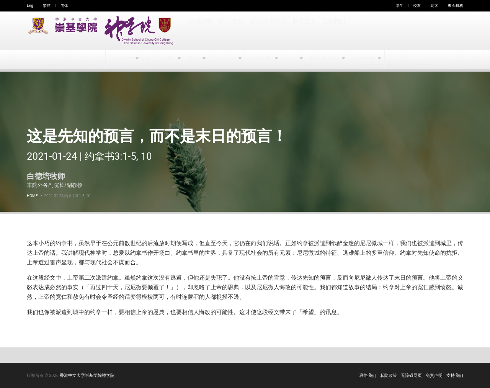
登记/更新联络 (267, 31)
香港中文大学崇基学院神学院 (87, 375)
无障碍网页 (411, 375)
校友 (417, 5)
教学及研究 (160, 60)
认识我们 (121, 60)
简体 (64, 5)
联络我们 (367, 375)
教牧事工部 (324, 60)
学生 (399, 5)
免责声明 (434, 375)
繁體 (47, 5)
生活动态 (260, 60)
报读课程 (200, 31)
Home (32, 196)
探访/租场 (231, 31)
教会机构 (455, 5)
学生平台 (224, 60)
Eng (30, 5)
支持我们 (332, 31)
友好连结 (363, 60)
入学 (193, 60)
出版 (291, 60)
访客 (434, 5)
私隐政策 (388, 375)
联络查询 (303, 31)
